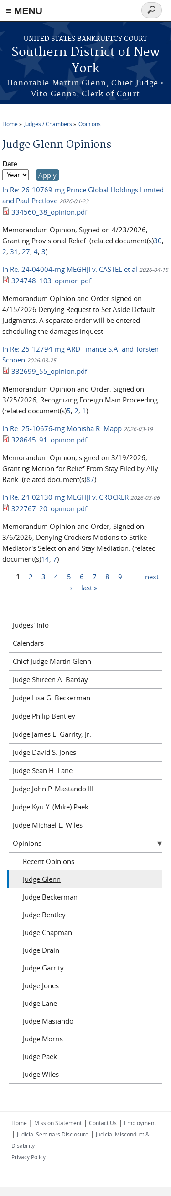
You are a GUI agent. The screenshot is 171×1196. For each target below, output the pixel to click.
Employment (140, 1122)
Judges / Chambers (48, 123)
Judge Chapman (47, 932)
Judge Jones (41, 985)
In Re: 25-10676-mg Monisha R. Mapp (62, 428)
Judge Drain (41, 950)
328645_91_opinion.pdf (49, 439)
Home (10, 123)
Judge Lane (40, 1003)
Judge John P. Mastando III (53, 788)
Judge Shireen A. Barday (50, 679)
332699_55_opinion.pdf (49, 371)
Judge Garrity (43, 967)
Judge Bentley (44, 914)
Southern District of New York (85, 60)
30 (158, 240)
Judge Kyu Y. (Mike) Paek (50, 806)
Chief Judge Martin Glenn (52, 661)
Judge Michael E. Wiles (48, 824)
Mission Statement (58, 1122)
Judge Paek (40, 1056)
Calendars (28, 643)
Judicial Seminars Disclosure (52, 1134)
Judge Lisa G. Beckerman (51, 697)
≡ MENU (24, 10)
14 (45, 558)
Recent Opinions (48, 861)
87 (90, 479)
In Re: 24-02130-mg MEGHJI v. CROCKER (65, 497)
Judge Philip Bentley (44, 715)
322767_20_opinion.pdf (49, 508)
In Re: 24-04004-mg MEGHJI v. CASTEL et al (69, 269)
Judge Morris (43, 1038)
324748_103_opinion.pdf (51, 280)
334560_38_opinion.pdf (49, 211)
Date (9, 163)
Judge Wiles (41, 1074)
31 (14, 251)
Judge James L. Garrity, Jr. (52, 734)
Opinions (89, 123)
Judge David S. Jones (44, 752)
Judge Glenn (42, 879)
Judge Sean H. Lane (43, 770)
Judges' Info (31, 624)
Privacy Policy (28, 1157)
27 (26, 251)
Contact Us (103, 1122)
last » (89, 587)
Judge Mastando (48, 1020)
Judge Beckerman (50, 896)
